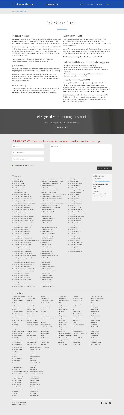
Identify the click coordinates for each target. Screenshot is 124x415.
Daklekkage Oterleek (75, 187)
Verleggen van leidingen (36, 347)
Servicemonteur (17, 354)
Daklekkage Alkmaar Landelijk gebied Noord (24, 262)
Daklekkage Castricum (46, 240)
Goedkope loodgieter (46, 302)
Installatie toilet (45, 331)
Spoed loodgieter (18, 358)
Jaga (42, 340)
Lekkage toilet (61, 331)
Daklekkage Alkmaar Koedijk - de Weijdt (23, 258)
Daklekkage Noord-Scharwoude (77, 179)
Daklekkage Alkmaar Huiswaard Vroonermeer (25, 255)
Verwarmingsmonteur (35, 365)
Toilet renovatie (17, 380)
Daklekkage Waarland (75, 240)
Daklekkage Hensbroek (47, 275)
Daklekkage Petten (74, 196)
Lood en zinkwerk (62, 344)
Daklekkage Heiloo (45, 273)
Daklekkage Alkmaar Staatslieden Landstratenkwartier (54, 203)
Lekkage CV (61, 311)
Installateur (44, 322)
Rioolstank (93, 337)
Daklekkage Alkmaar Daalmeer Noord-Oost (24, 216)
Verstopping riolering (35, 349)
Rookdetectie (94, 340)
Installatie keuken (45, 329)
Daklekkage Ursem (74, 236)
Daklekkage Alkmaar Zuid (47, 211)
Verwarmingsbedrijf (35, 362)
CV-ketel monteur (31, 298)
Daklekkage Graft (45, 262)
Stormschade (17, 369)
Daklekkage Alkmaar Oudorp (21, 282)
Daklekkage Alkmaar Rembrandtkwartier (51, 196)
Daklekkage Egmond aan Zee (48, 258)
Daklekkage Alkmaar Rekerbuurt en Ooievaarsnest (53, 194)
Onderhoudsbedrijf (77, 313)
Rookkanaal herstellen (96, 342)
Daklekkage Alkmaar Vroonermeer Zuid (50, 207)
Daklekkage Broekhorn (46, 229)
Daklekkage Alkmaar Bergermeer (21, 194)
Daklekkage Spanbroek (75, 220)
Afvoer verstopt (17, 302)
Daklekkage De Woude (46, 247)
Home (14, 11)
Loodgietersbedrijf (77, 300)
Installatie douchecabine (47, 326)
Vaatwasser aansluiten (19, 389)
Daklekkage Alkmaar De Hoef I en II (22, 227)
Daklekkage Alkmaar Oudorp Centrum (23, 284)
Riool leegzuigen (95, 311)
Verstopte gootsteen (35, 356)
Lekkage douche (62, 316)
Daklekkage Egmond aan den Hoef (49, 255)
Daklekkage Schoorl (74, 205)
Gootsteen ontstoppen (46, 305)
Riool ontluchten (95, 318)
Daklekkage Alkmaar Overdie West (49, 190)
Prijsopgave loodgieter (78, 324)
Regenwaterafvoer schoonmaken (81, 333)
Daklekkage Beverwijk (46, 220)
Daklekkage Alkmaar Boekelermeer (22, 205)
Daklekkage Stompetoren (76, 225)
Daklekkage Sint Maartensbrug (77, 211)
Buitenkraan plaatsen (19, 331)
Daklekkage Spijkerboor (75, 222)
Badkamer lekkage (18, 311)
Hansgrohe (43, 313)
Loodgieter (75, 296)
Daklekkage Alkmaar (18, 190)
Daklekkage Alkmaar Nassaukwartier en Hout (24, 268)
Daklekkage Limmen (46, 284)
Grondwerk (44, 311)
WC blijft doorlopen (35, 389)
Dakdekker (29, 300)
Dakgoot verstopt (31, 313)
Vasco (15, 395)
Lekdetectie (61, 302)
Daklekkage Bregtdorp (46, 225)
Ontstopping (76, 320)
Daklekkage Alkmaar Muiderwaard (22, 266)
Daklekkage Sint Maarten (76, 209)
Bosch (15, 326)
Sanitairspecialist (18, 349)
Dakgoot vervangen (31, 316)
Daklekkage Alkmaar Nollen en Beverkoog (24, 271)
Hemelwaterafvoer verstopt (47, 318)
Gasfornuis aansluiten (32, 337)
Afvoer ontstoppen (18, 300)
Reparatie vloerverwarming (97, 298)
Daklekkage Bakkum (46, 214)
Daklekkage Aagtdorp (19, 183)
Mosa (74, 307)
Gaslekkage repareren (32, 344)
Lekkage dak (61, 313)
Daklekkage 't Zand (18, 181)
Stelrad (15, 362)
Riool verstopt (94, 329)
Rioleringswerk (94, 302)
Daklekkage (29, 318)
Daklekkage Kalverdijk (46, 279)
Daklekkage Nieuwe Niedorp (48, 286)
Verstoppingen (33, 351)
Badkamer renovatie (18, 313)
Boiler (15, 322)
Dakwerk (29, 329)
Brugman (16, 329)
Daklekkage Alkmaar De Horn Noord (22, 231)
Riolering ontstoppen (96, 300)
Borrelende (16, 324)
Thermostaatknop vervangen (21, 371)
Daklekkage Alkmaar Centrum (21, 211)
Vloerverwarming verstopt (36, 373)
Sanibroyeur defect (95, 344)
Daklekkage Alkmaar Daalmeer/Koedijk (23, 225)
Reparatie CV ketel (77, 337)
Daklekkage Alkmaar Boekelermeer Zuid (23, 207)
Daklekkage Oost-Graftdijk (76, 183)
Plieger (74, 322)
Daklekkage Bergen (46, 216)
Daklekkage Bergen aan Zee (48, 218)
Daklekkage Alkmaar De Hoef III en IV (23, 229)
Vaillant (15, 393)
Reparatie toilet (76, 344)
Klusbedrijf (43, 344)
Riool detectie (94, 305)
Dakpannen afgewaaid (32, 322)
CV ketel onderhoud (18, 337)
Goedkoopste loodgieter (47, 300)
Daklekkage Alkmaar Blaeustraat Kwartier (23, 201)
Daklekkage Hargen (46, 268)
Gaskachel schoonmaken (33, 340)
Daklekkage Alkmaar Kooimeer (21, 260)
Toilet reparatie (17, 382)
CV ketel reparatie (18, 340)
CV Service (29, 296)
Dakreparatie (30, 326)
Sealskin (16, 351)
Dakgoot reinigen (31, 305)
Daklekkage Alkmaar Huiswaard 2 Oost (23, 251)
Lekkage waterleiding (63, 340)
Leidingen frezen (62, 298)
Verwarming (33, 360)
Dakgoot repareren (31, 309)
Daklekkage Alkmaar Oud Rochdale (22, 279)
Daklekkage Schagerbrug (76, 201)
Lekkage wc (61, 342)
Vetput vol (32, 367)
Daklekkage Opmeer (74, 185)
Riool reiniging (94, 324)
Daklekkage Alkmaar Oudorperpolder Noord (52, 181)
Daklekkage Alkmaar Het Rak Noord (22, 244)
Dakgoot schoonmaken (32, 311)
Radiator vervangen (77, 331)
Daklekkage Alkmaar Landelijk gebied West (24, 264)
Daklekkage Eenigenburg (47, 253)
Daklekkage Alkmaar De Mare (21, 236)
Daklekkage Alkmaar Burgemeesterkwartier (24, 209)
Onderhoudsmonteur (78, 316)
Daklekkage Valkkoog (75, 238)
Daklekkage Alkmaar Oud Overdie (22, 277)
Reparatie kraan (76, 342)
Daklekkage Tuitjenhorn (75, 231)
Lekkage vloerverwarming (64, 335)
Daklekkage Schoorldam (75, 207)
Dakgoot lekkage (31, 302)
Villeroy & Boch (34, 369)
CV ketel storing (17, 342)
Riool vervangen (95, 331)
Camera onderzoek (18, 335)
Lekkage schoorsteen (63, 329)
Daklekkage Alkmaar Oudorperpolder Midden (52, 179)
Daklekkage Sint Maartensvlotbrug (78, 214)
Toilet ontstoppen (18, 378)
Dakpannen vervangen (32, 324)
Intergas (43, 335)
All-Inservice (17, 307)
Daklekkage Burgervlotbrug (48, 233)
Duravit (28, 333)
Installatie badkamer (46, 324)
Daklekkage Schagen (75, 198)
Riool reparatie (94, 326)
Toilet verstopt (17, 384)
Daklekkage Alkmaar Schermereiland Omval (51, 198)
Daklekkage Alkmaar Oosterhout (21, 273)
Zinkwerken (48, 347)
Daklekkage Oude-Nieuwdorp (77, 190)
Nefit (74, 309)
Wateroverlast (33, 386)
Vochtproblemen (34, 376)
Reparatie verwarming (96, 296)
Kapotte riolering (45, 342)
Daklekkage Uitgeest (74, 233)
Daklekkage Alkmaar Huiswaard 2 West (23, 253)
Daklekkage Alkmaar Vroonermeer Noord (51, 205)
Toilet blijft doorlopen (19, 376)
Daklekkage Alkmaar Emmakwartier (22, 242)
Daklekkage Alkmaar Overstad (48, 192)
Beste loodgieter (18, 318)
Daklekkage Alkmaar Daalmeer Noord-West (24, 218)
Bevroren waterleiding (19, 320)
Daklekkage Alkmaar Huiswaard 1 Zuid (23, 249)
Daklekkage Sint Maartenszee (77, 216)
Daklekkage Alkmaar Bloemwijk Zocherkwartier (25, 203)
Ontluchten (75, 318)
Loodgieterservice (77, 302)
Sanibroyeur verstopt (19, 347)
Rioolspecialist (94, 335)
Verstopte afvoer (34, 354)
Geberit (43, 296)
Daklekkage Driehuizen (47, 251)
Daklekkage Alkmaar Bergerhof (21, 192)
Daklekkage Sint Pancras (75, 218)
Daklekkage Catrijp (45, 242)
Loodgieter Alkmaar (23, 4)
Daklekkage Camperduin (47, 238)
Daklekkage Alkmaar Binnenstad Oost (23, 196)
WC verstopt (33, 393)
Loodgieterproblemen (78, 298)
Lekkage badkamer (62, 309)
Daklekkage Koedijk (46, 282)
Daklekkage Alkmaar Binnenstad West (23, 198)
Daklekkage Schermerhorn (76, 203)
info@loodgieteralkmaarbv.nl (102, 181)
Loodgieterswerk (77, 305)
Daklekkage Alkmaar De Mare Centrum (23, 238)
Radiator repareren (77, 329)
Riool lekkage (94, 313)
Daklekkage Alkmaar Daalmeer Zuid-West (23, 222)
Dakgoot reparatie (31, 307)
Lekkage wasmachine (63, 337)
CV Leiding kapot (18, 344)
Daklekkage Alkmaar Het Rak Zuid (22, 247)
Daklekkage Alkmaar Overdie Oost (49, 187)
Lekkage (60, 305)
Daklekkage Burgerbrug (47, 231)
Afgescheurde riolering (19, 296)
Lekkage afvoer (62, 307)
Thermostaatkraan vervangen (21, 373)
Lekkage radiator (62, 324)
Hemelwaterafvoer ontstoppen (48, 316)
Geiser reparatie (45, 298)
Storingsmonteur (18, 367)
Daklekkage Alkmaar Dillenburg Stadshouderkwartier (26, 240)
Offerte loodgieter (77, 311)
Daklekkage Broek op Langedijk (49, 227)
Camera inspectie (18, 333)
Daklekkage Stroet (21, 11)
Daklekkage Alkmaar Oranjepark (21, 275)
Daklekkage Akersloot (19, 187)
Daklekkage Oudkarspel (75, 192)
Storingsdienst (17, 365)
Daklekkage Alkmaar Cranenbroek (22, 214)
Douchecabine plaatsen (32, 331)
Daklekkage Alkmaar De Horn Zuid (22, 233)
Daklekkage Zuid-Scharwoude (77, 249)
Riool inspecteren (95, 307)
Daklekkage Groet (45, 264)
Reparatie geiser (77, 340)
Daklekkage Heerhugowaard (48, 271)
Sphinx (15, 356)
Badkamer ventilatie (18, 316)
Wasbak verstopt (34, 382)
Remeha (75, 335)
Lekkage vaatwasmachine (64, 333)
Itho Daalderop (44, 337)
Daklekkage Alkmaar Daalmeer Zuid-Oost (23, 220)
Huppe (42, 320)
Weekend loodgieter (35, 395)
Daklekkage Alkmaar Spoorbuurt (49, 201)
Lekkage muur (61, 320)
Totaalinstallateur (18, 386)
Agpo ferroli (16, 305)
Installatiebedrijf (45, 333)
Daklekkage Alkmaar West (47, 209)
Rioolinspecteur (95, 333)
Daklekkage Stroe (74, 227)
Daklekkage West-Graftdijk (76, 244)
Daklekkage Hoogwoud (47, 277)
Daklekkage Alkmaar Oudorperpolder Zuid (51, 183)
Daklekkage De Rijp (46, 244)
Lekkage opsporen (62, 322)
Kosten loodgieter (62, 296)
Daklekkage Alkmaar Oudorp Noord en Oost (24, 286)
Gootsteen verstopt (45, 307)
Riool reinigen (94, 322)
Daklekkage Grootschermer (47, 266)
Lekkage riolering (62, 326)
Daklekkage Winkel (74, 247)
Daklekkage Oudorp (74, 194)
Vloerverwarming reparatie (36, 371)
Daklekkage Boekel (46, 222)
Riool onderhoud (95, 316)
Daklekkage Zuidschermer (76, 251)
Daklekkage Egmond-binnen (48, 260)
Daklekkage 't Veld (18, 179)
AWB (15, 309)
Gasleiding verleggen (32, 342)
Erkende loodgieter (31, 335)
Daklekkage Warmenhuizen (76, 242)
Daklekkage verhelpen (32, 320)
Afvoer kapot (17, 298)
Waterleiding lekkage (35, 384)
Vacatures (16, 391)
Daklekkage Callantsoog (47, 236)
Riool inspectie (94, 309)
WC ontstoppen (34, 391)
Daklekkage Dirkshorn (46, 249)
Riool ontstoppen (95, 320)
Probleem (75, 326)
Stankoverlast (17, 360)
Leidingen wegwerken (63, 300)
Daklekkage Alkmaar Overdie (48, 185)
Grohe (42, 309)
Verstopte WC (33, 358)
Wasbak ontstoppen (35, 380)
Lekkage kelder (61, 318)
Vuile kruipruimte (34, 378)
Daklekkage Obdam (74, 181)
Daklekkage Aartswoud (19, 185)
